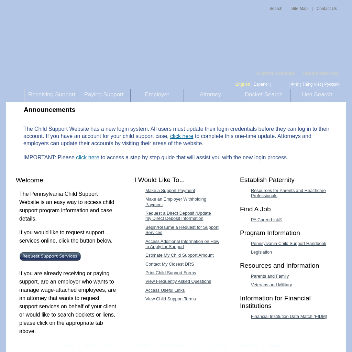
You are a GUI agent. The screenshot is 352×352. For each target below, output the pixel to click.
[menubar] (278, 73)
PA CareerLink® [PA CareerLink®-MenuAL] (266, 219)
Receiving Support (51, 94)
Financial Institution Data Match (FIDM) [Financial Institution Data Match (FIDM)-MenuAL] (289, 316)
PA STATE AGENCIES (275, 73)
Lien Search (316, 94)
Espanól (261, 84)
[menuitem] (278, 73)
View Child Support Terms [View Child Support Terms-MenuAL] (170, 298)
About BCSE (248, 346)
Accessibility (216, 346)
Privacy (91, 346)
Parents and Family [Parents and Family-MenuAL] (270, 276)
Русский (332, 84)
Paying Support (104, 94)
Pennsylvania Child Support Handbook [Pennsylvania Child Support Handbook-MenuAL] (288, 243)
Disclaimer (116, 346)
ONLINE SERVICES (320, 73)
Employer (157, 94)
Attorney (210, 94)
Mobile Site (278, 346)
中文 (295, 84)
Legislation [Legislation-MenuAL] (261, 252)
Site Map (299, 8)
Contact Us (327, 8)
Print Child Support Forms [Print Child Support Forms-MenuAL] (170, 272)
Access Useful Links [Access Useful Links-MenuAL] (165, 290)
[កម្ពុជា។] (279, 84)
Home (69, 346)
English (242, 84)
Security (142, 346)
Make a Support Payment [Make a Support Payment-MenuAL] (170, 190)
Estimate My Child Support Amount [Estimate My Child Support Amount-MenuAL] (179, 255)
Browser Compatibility (177, 346)
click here (182, 136)
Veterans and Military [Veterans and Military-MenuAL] (271, 284)
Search (276, 8)
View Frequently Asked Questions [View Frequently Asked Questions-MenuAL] (178, 281)
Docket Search (264, 94)
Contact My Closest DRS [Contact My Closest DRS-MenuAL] (169, 264)
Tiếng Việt (311, 84)
